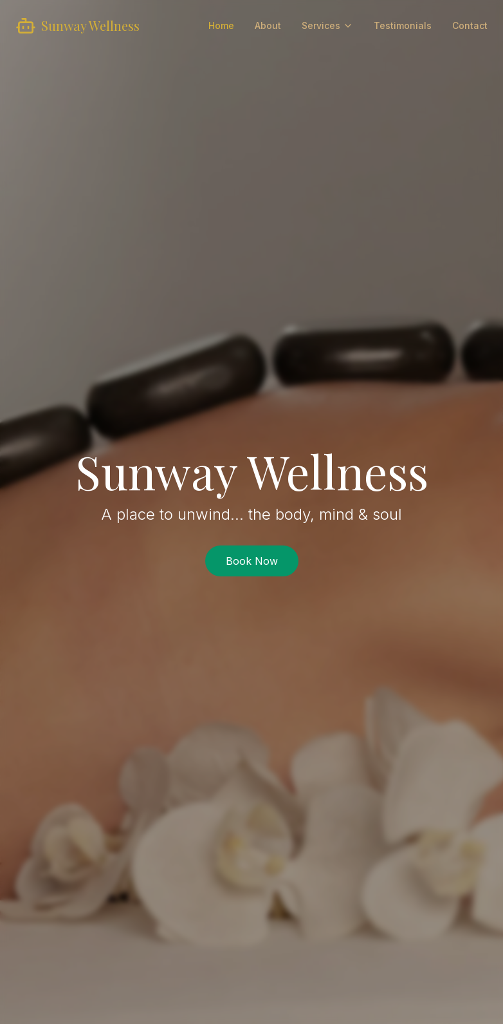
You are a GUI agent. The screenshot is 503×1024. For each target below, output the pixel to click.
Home (221, 25)
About (268, 25)
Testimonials (403, 25)
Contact (470, 25)
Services (327, 25)
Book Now (252, 561)
